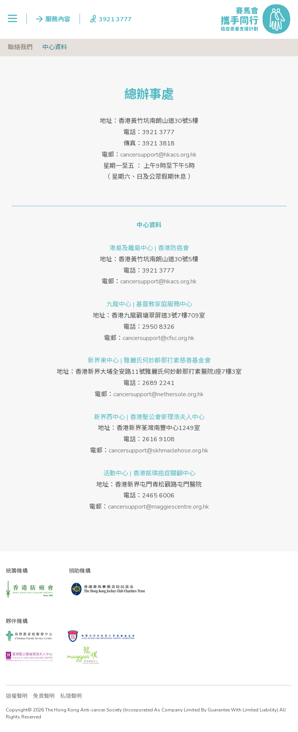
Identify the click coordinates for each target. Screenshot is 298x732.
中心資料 (54, 47)
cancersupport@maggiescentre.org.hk (158, 506)
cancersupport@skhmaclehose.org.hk (158, 450)
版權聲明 (17, 696)
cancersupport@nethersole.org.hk (158, 394)
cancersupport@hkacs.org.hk (158, 154)
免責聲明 (44, 696)
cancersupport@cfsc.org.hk (158, 338)
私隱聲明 (71, 696)
